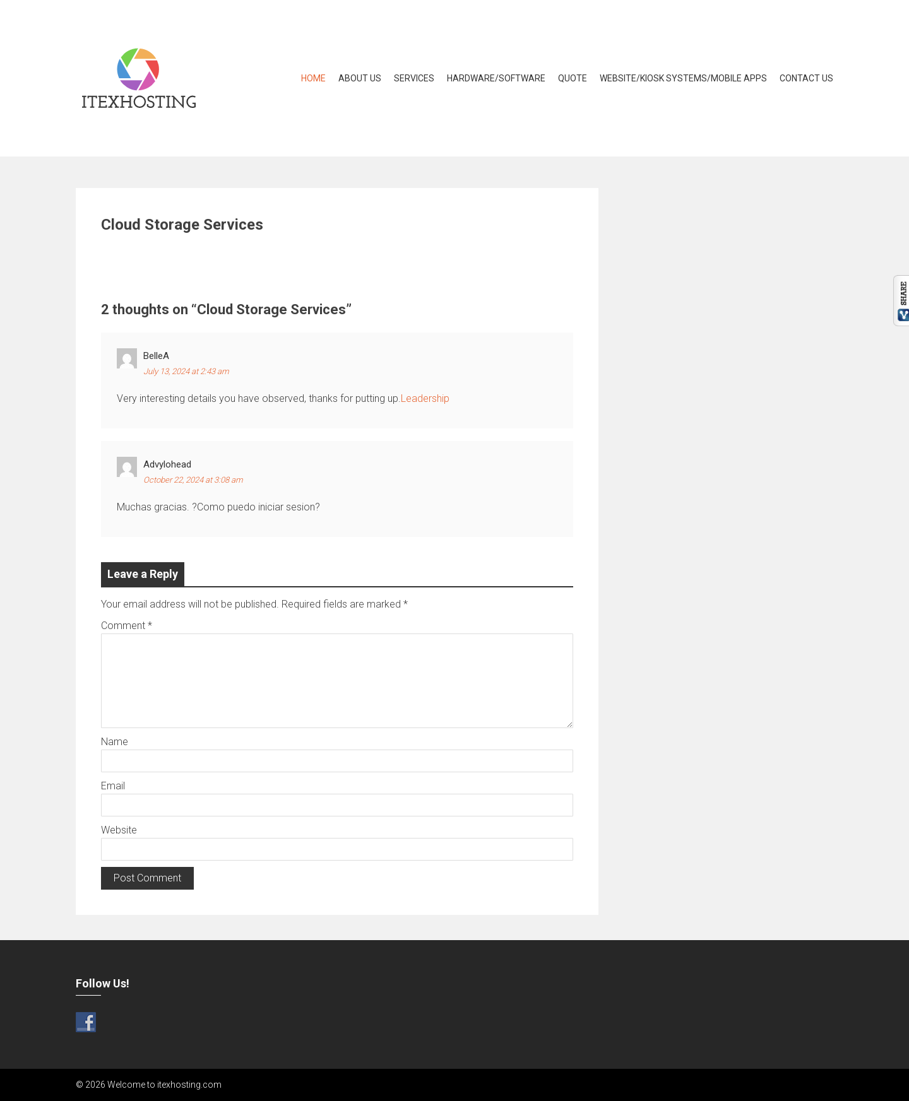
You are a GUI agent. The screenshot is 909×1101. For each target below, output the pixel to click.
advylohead (167, 464)
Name (114, 742)
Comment (126, 626)
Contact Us (806, 78)
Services (414, 78)
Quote (572, 78)
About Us (359, 78)
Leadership (425, 398)
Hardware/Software (496, 78)
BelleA (156, 356)
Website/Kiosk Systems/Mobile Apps (683, 78)
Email (113, 786)
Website (119, 830)
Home (313, 78)
